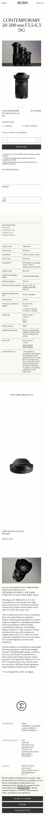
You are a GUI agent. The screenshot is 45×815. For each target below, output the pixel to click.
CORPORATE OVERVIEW (31, 726)
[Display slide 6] (24, 543)
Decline (22, 804)
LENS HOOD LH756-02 (13, 531)
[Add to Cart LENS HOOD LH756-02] (7, 539)
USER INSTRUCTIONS (30, 752)
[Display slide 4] (21, 543)
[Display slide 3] (20, 543)
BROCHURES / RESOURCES (27, 755)
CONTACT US (27, 749)
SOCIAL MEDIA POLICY (30, 770)
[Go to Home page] (22, 2)
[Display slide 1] (17, 543)
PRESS (24, 724)
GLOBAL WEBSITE (29, 728)
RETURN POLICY (28, 745)
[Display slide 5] (23, 543)
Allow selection (22, 810)
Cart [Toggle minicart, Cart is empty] (39, 3)
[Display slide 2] (18, 543)
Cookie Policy (24, 788)
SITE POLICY (26, 768)
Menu (4, 3)
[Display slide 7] (26, 543)
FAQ (23, 740)
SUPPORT (25, 743)
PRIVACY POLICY (28, 766)
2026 (4, 201)
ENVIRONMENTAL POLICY (28, 774)
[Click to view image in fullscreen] (21, 85)
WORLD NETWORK (29, 730)
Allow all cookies (22, 798)
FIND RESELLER (28, 747)
